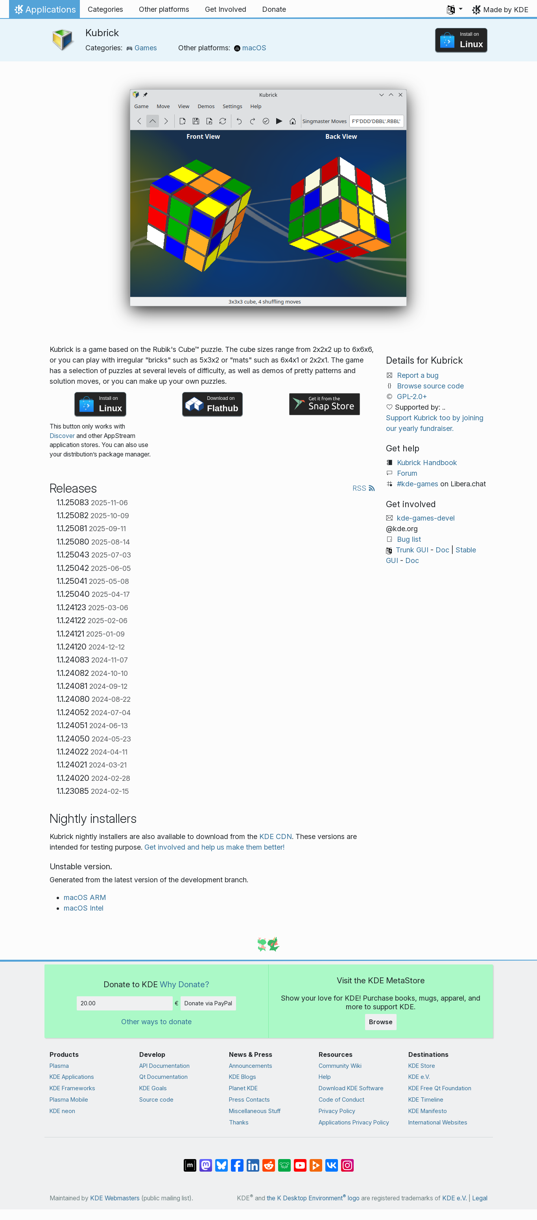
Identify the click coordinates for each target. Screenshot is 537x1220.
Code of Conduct (341, 1099)
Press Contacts (249, 1099)
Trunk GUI (412, 550)
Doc (442, 550)
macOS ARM (85, 897)
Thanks (239, 1122)
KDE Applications (72, 1076)
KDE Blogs (242, 1076)
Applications (44, 11)
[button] (455, 9)
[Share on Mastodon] (205, 1161)
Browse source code (430, 386)
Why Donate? (184, 984)
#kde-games (417, 484)
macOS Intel (83, 908)
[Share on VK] (331, 1161)
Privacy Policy (337, 1111)
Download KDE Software (351, 1088)
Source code (156, 1099)
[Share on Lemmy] (284, 1161)
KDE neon (62, 1111)
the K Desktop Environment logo (313, 1198)
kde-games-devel (426, 518)
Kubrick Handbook (427, 462)
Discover (62, 436)
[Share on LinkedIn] (253, 1161)
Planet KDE (243, 1088)
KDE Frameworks (72, 1088)
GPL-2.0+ (412, 396)
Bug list (409, 539)
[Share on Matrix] (190, 1161)
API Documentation (164, 1065)
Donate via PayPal (208, 1003)
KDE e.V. (419, 1076)
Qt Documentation (163, 1076)
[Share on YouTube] (300, 1161)
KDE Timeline (425, 1099)
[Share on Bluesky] (221, 1161)
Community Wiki (340, 1065)
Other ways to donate (156, 1022)
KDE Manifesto (427, 1111)
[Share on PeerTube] (316, 1161)
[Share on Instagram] (347, 1161)
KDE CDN (275, 836)
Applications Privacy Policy (354, 1122)
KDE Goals (153, 1088)
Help (325, 1076)
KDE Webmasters (115, 1198)
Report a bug (418, 375)
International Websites (437, 1122)
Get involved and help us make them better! (214, 847)
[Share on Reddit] (268, 1161)
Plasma (59, 1065)
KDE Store (421, 1065)
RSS (363, 488)
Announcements (250, 1065)
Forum (407, 473)
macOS (250, 48)
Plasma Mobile (69, 1099)
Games (141, 48)
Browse (381, 1022)
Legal (479, 1198)
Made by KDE (505, 10)
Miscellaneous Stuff (254, 1111)
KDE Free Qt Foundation (439, 1088)
